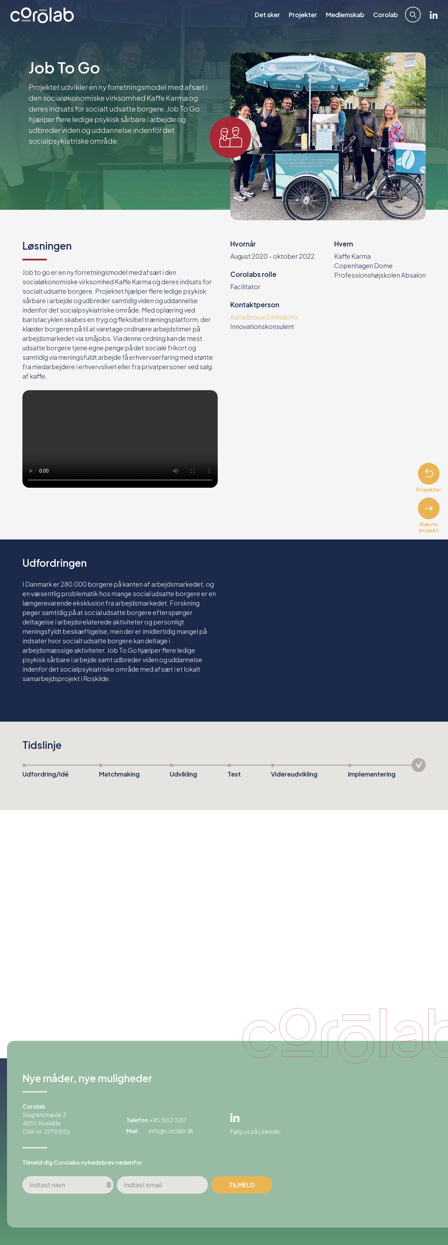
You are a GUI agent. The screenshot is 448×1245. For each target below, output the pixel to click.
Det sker (266, 15)
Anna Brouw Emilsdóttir (264, 317)
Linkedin (433, 15)
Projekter (302, 15)
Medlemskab (344, 15)
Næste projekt (429, 515)
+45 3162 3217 (168, 1120)
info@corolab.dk (171, 1131)
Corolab (384, 15)
